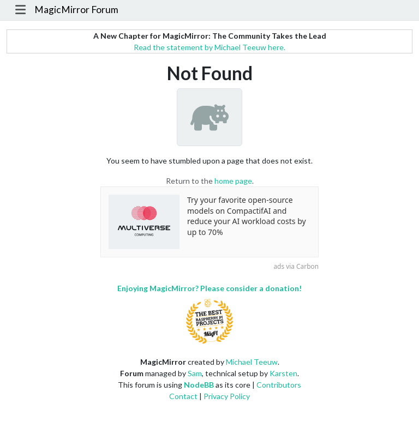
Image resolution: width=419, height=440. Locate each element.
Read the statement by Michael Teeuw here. (209, 47)
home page (233, 180)
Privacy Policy (226, 396)
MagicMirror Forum (76, 9)
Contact (183, 396)
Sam (195, 373)
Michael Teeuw (252, 361)
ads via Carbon (296, 266)
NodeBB (199, 384)
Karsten (283, 373)
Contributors (278, 384)
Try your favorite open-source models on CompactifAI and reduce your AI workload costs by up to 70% (246, 216)
